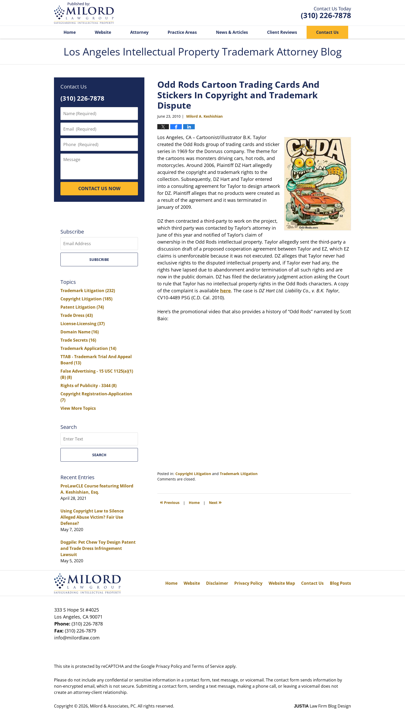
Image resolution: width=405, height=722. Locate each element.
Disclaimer (217, 583)
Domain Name (79, 332)
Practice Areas (182, 32)
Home (70, 32)
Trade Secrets (78, 340)
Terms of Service (208, 666)
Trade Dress (76, 315)
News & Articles (232, 32)
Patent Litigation (82, 307)
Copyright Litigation (193, 473)
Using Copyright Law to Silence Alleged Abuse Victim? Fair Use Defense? (92, 517)
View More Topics (78, 408)
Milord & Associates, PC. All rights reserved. (132, 706)
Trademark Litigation (239, 473)
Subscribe (99, 259)
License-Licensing (82, 323)
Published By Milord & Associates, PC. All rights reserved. (326, 13)
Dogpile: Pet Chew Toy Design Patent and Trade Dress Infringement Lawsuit (98, 548)
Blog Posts (340, 583)
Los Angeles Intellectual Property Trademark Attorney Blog (84, 13)
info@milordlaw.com (77, 638)
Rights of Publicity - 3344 (88, 385)
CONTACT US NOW (99, 188)
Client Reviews (282, 32)
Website (103, 32)
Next (215, 502)
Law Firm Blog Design (322, 706)
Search (99, 454)
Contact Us (327, 32)
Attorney (139, 32)
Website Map (282, 583)
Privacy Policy (248, 583)
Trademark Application (88, 348)
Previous (170, 502)
